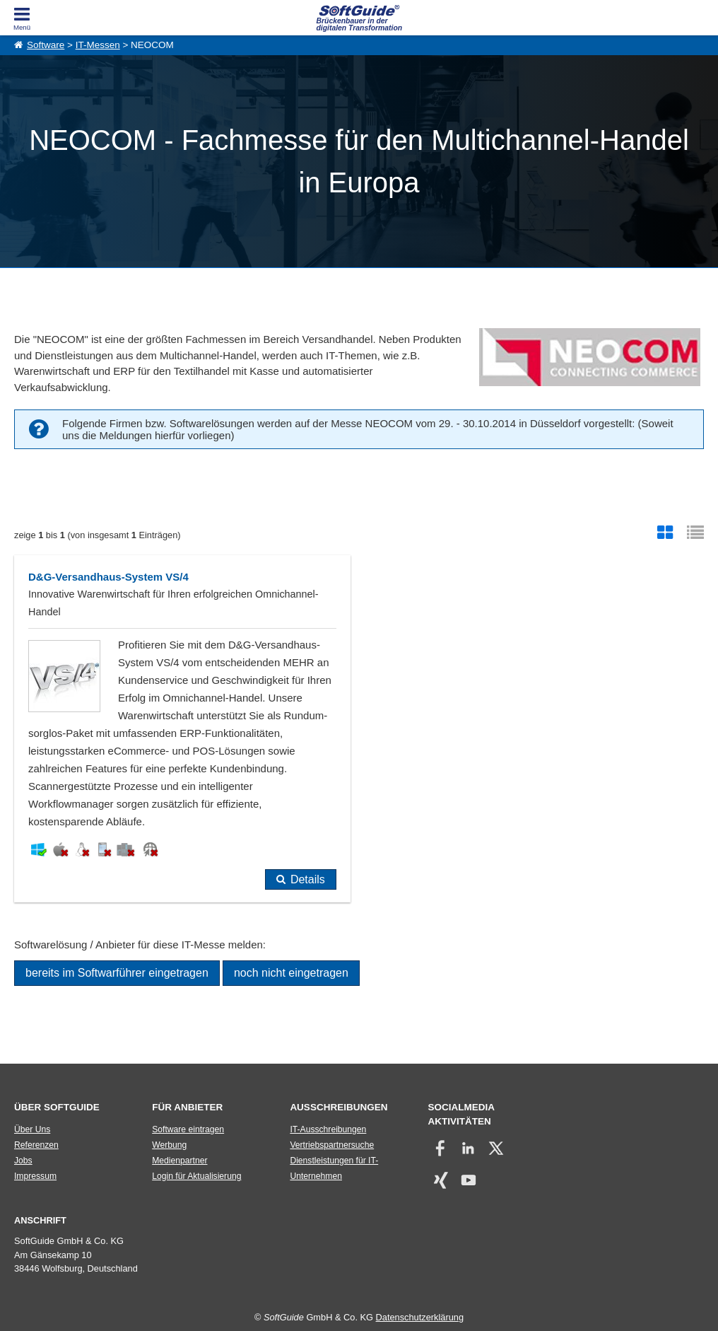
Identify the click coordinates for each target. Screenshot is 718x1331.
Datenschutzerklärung (420, 1317)
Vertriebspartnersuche (332, 1145)
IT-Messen (98, 45)
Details (307, 879)
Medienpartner (179, 1161)
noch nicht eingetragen (291, 973)
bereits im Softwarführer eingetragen (116, 973)
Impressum (35, 1176)
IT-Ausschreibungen (328, 1129)
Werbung (169, 1145)
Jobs (23, 1161)
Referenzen (36, 1145)
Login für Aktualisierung (196, 1176)
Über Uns (32, 1129)
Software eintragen (188, 1129)
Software (45, 45)
